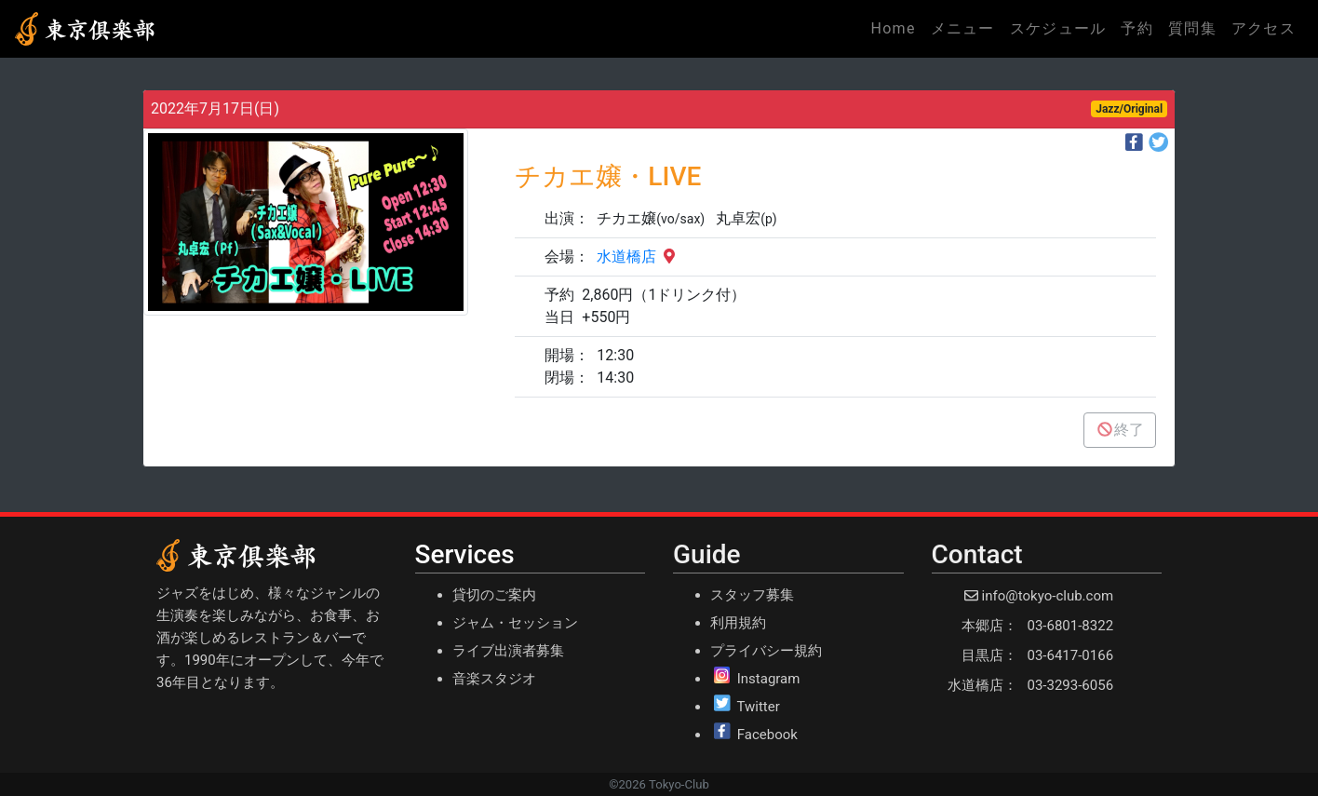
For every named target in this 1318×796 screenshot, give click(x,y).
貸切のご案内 (494, 595)
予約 (1137, 28)
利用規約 (738, 622)
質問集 (1192, 28)
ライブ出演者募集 (508, 650)
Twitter (757, 706)
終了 (1120, 429)
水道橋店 (638, 256)
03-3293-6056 (1071, 685)
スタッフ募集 (752, 595)
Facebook (767, 734)
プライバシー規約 (766, 650)
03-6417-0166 (1071, 655)
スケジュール (1058, 28)
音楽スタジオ (494, 678)
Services (465, 554)
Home (896, 27)
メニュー (963, 28)
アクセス (1263, 28)
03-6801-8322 (1071, 625)
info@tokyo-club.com (1047, 595)
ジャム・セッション (515, 622)
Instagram (768, 678)
